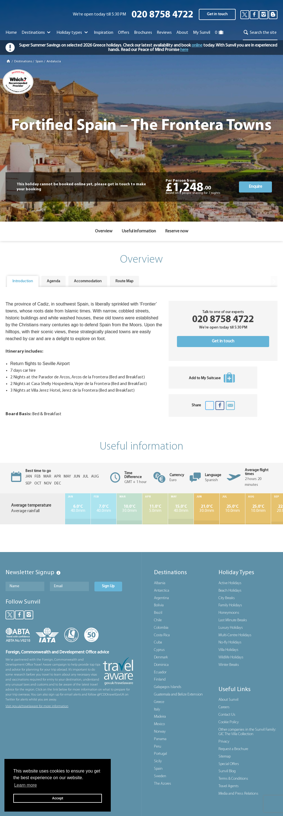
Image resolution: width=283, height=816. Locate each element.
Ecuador (160, 672)
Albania (159, 583)
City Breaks (226, 598)
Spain (39, 61)
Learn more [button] (25, 785)
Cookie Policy (228, 722)
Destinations (37, 32)
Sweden (160, 776)
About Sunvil (228, 700)
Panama (160, 739)
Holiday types (72, 32)
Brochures (143, 32)
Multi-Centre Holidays (234, 635)
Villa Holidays (228, 650)
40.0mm (78, 509)
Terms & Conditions (233, 779)
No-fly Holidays (229, 642)
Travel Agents (228, 786)
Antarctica (161, 591)
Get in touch (217, 14)
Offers (123, 32)
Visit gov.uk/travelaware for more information (37, 706)
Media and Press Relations (238, 794)
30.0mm (129, 509)
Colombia (161, 628)
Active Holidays (229, 583)
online (197, 45)
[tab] (22, 281)
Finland (160, 680)
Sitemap (224, 757)
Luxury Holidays (230, 628)
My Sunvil (201, 32)
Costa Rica (162, 635)
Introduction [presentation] (22, 281)
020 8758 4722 (162, 15)
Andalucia (54, 61)
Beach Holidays (229, 591)
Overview (103, 231)
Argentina (161, 598)
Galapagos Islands (167, 687)
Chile (158, 620)
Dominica (161, 665)
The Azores (162, 784)
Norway (160, 732)
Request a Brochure (233, 749)
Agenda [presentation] (53, 281)
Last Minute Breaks (232, 620)
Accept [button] (57, 798)
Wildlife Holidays (230, 657)
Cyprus (159, 650)
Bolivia (159, 605)
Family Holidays (230, 605)
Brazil (158, 613)
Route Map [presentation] (124, 281)
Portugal (160, 754)
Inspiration (103, 32)
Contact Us (226, 715)
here (184, 50)
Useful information (139, 231)
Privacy (223, 742)
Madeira (160, 717)
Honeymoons (228, 613)
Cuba (158, 642)
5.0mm (155, 509)
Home (11, 32)
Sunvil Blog (227, 771)
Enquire (255, 186)
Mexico (159, 724)
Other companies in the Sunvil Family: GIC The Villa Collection (247, 732)
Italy (157, 709)
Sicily (158, 761)
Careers (224, 707)
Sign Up (108, 586)
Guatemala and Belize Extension (178, 694)
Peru (157, 747)
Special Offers (228, 764)
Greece (159, 702)
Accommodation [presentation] (88, 281)
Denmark (161, 657)
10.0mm (232, 509)
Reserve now (176, 231)
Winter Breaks (228, 665)
